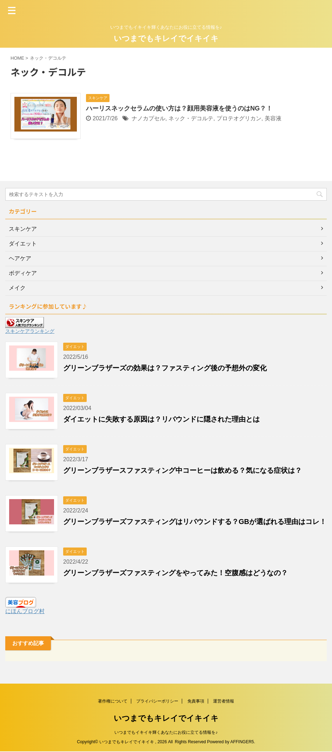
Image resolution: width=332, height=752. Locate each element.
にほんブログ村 (25, 611)
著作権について (112, 701)
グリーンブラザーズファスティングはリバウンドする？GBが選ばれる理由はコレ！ (194, 521)
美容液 (273, 118)
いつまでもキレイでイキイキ (166, 38)
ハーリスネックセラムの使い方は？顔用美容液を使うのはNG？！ (179, 108)
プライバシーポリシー (157, 701)
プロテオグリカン (239, 118)
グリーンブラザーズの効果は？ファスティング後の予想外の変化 (165, 368)
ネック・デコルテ (190, 118)
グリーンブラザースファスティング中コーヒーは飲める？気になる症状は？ (182, 470)
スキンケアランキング (29, 331)
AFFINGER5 (242, 742)
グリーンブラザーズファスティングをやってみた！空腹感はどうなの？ (175, 573)
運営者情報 (223, 701)
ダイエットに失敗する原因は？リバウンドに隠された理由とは (161, 419)
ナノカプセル (148, 118)
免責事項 (195, 701)
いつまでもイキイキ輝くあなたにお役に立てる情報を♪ (166, 732)
